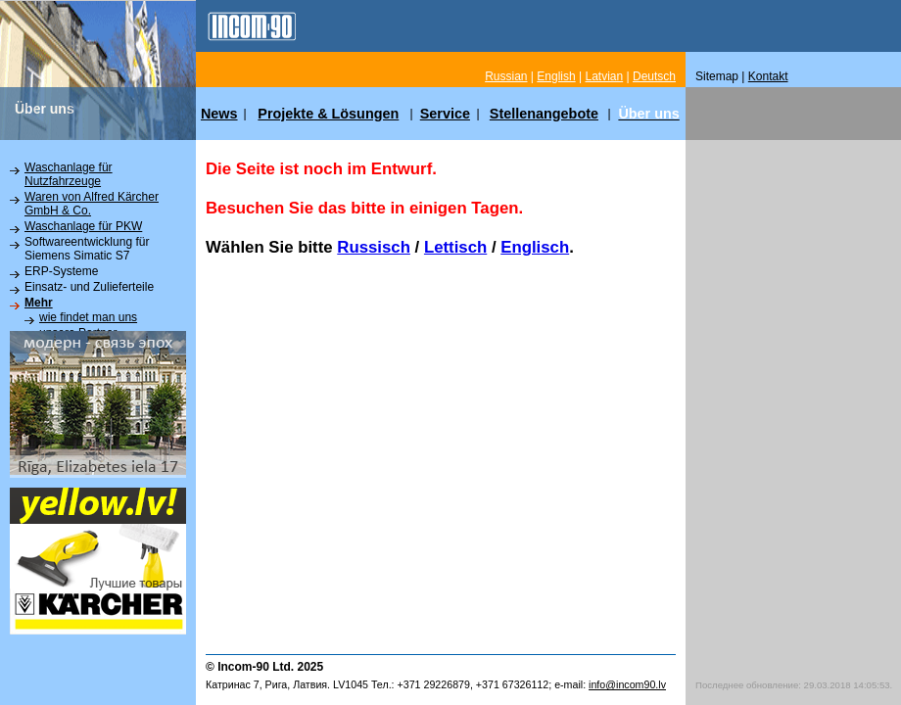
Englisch (534, 247)
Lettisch (455, 247)
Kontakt (768, 76)
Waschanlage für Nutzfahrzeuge (68, 174)
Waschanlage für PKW (83, 226)
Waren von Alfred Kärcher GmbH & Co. (91, 203)
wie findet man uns (88, 317)
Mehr (38, 302)
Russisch (373, 247)
